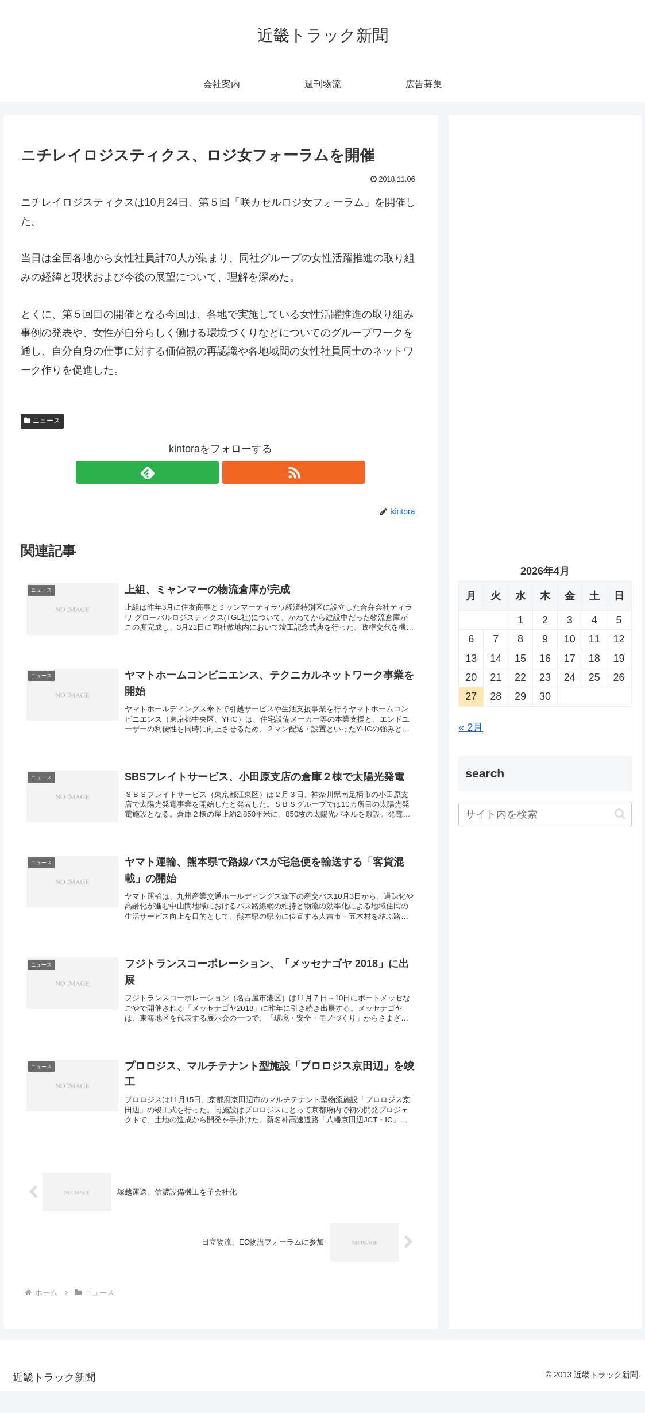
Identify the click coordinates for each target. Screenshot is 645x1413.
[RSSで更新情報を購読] (233, 472)
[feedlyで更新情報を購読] (207, 472)
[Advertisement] (544, 235)
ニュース (42, 421)
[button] (620, 814)
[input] (544, 814)
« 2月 (470, 727)
